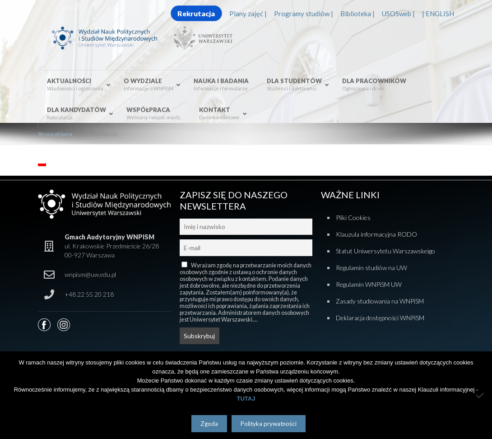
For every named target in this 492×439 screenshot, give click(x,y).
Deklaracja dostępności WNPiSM (380, 318)
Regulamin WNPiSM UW (369, 284)
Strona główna (55, 134)
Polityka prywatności (269, 423)
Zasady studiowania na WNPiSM (380, 301)
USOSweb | (398, 13)
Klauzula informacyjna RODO (376, 234)
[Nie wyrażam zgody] (480, 395)
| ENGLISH (438, 13)
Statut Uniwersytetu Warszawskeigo (385, 251)
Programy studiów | (303, 13)
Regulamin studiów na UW (371, 267)
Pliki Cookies (353, 217)
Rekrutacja (196, 13)
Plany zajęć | (248, 13)
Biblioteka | (357, 13)
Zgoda (209, 423)
